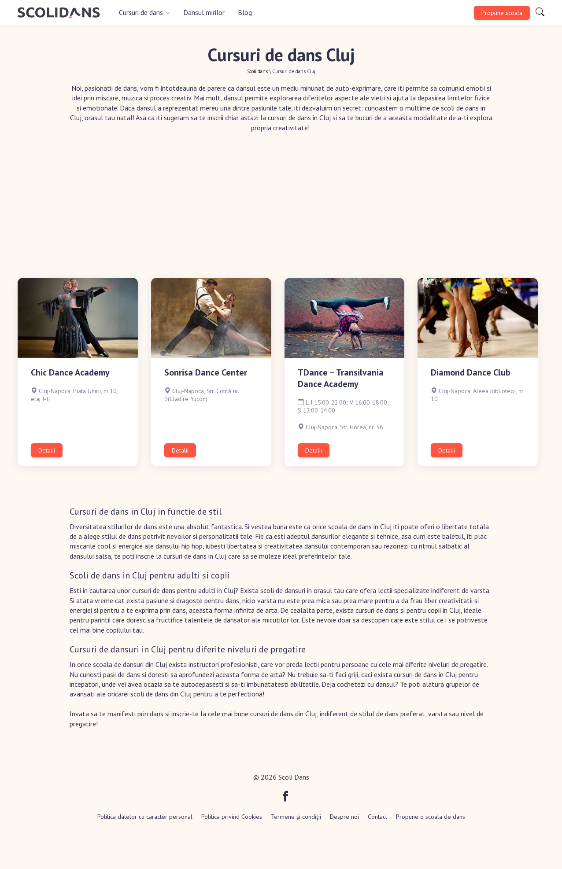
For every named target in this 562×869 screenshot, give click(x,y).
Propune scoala (501, 13)
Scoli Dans (293, 777)
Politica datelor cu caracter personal (144, 817)
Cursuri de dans (141, 12)
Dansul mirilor (204, 12)
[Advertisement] (281, 211)
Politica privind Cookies (231, 817)
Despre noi (344, 817)
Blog (245, 12)
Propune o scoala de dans (430, 817)
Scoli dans (257, 71)
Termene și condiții (296, 817)
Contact (377, 817)
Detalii (46, 450)
